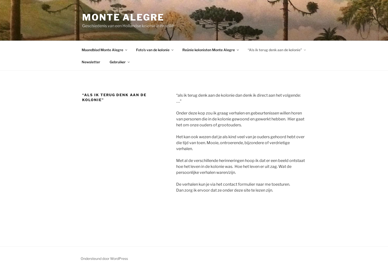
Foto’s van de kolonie (155, 50)
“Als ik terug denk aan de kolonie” (277, 50)
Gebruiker (120, 62)
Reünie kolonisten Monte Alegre (211, 50)
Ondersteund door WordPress (104, 258)
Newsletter (91, 62)
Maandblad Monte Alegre (105, 50)
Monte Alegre (123, 17)
